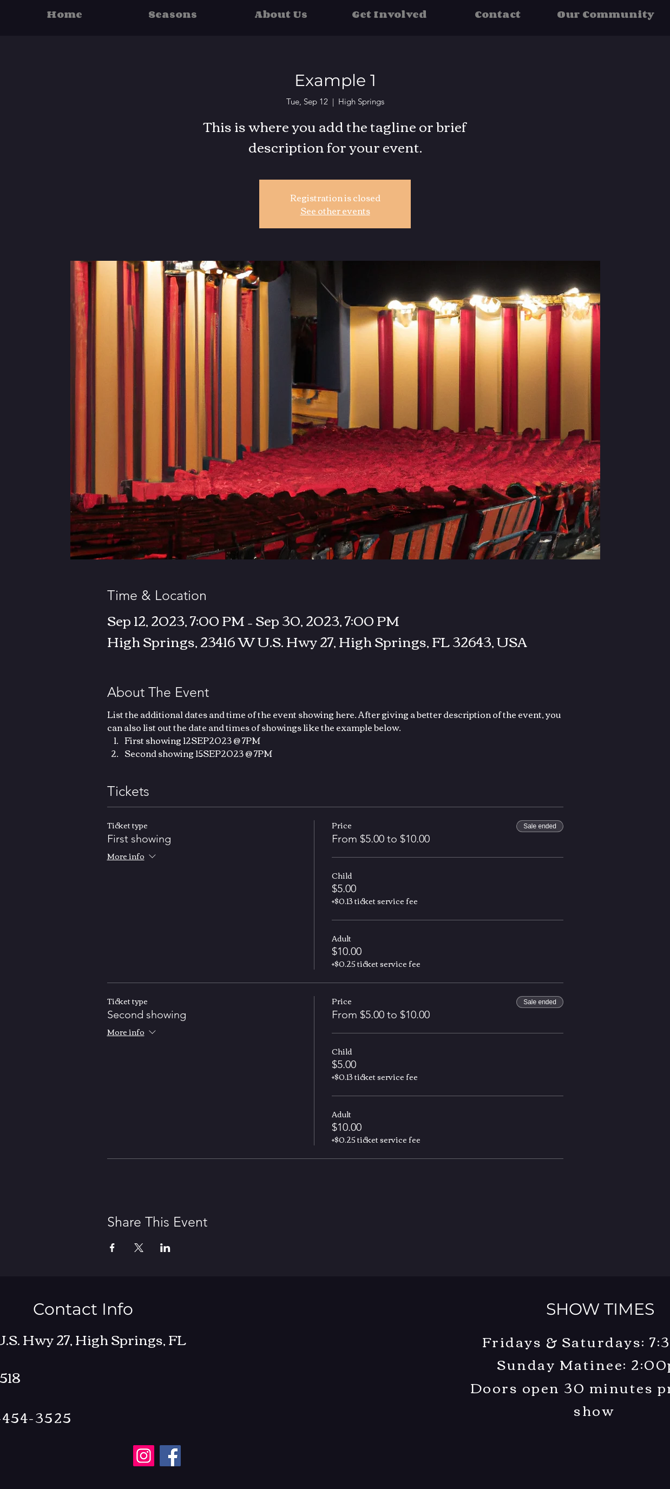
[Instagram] (143, 1455)
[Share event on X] (139, 1247)
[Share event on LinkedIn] (165, 1247)
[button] (173, 14)
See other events (335, 210)
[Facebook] (170, 1455)
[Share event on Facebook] (112, 1247)
